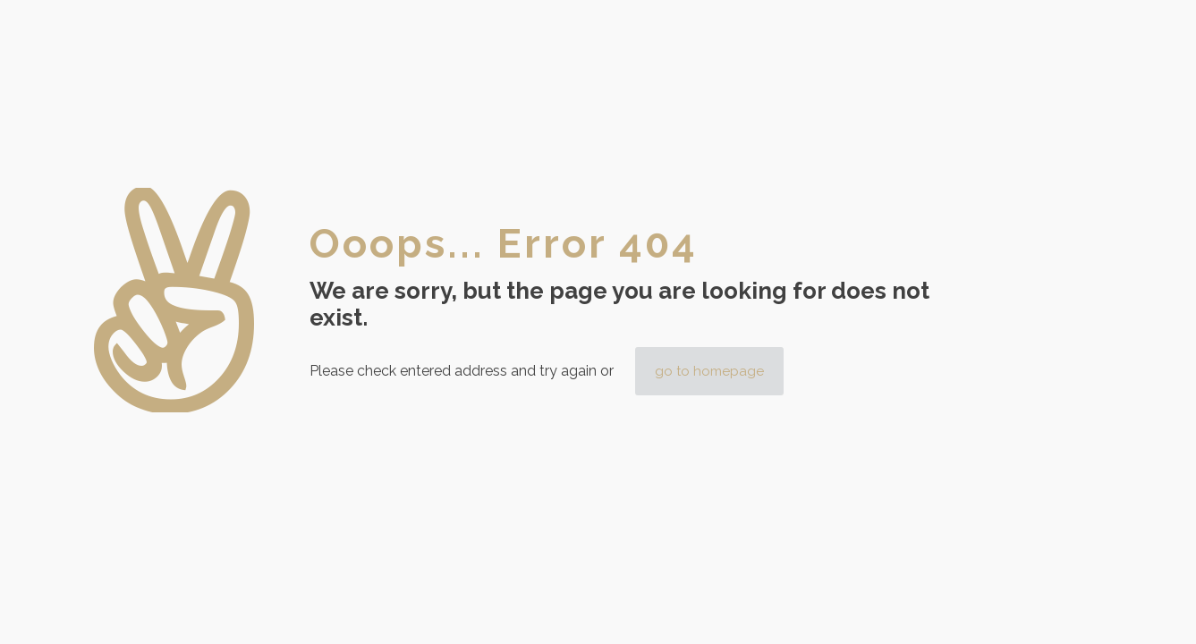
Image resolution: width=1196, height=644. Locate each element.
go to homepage (709, 371)
